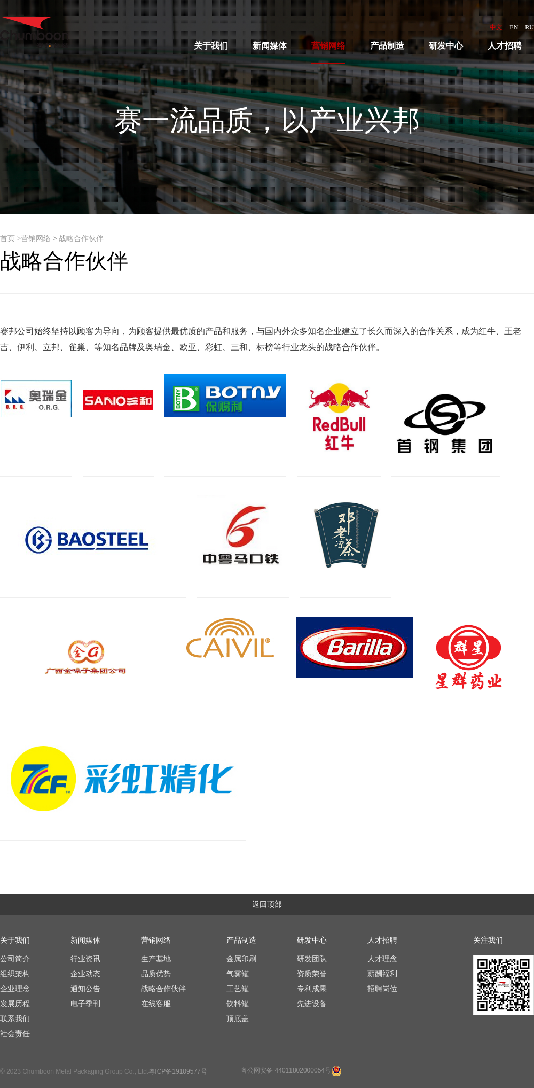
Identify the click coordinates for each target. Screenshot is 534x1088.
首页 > (10, 239)
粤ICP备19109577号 (177, 1071)
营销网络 (36, 239)
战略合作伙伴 (81, 239)
